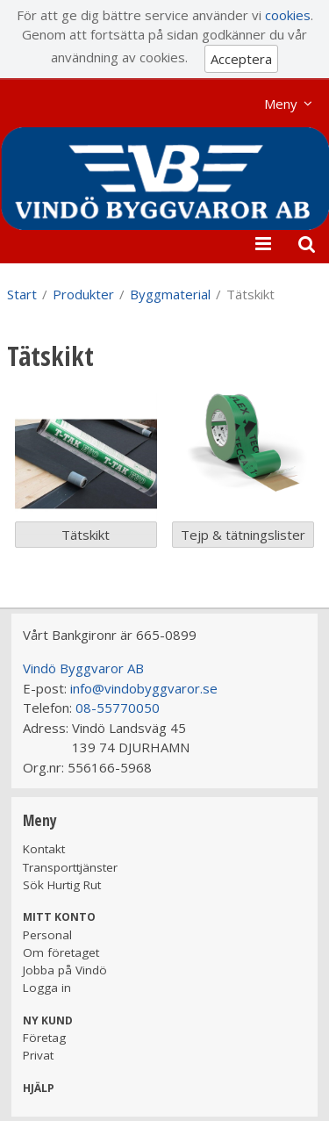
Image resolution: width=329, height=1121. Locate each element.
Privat (38, 1055)
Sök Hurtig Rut (62, 885)
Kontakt (44, 849)
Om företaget (61, 952)
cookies (288, 15)
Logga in (47, 987)
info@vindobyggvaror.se (144, 688)
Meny (280, 103)
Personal (47, 935)
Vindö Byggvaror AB (83, 668)
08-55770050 (117, 707)
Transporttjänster (70, 867)
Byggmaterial (170, 294)
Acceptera (241, 59)
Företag (44, 1038)
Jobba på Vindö (65, 970)
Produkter (83, 294)
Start (22, 294)
